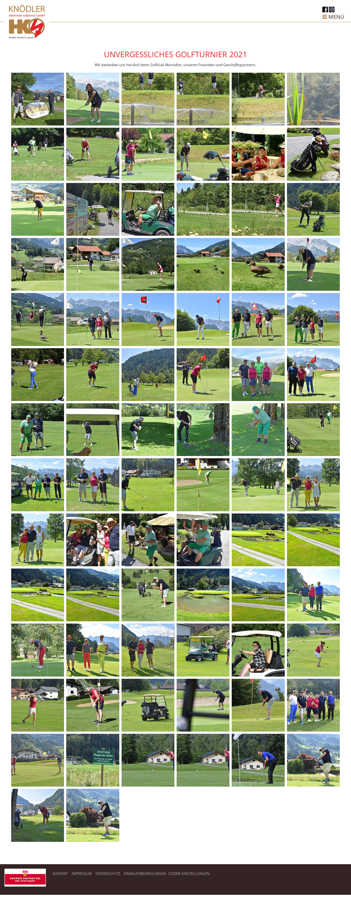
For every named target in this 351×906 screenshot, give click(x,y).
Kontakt (60, 873)
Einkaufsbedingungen (145, 873)
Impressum (82, 873)
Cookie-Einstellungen (189, 873)
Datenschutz (108, 873)
